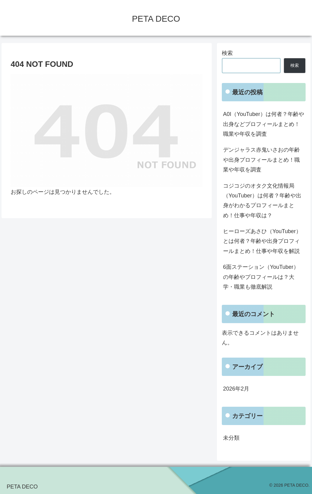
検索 (227, 53)
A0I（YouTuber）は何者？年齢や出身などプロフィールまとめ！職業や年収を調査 (263, 124)
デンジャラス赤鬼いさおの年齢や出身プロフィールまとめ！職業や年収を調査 (261, 160)
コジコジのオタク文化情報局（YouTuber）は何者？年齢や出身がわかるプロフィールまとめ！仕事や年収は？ (262, 200)
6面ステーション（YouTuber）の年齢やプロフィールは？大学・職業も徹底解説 (261, 277)
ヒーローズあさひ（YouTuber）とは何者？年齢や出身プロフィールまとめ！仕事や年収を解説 (262, 241)
